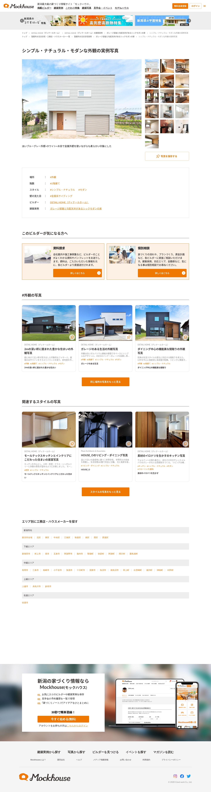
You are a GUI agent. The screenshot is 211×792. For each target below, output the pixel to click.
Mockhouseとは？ (38, 760)
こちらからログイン (77, 725)
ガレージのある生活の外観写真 (99, 349)
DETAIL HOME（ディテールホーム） (46, 33)
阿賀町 (111, 554)
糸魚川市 (37, 586)
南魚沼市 (114, 570)
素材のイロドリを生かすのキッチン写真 (161, 455)
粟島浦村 (134, 554)
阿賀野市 (68, 554)
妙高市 (48, 586)
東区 (47, 537)
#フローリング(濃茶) (146, 469)
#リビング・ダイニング (90, 466)
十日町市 (81, 570)
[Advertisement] (105, 637)
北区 (39, 537)
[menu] (204, 6)
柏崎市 (46, 570)
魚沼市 (103, 570)
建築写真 (86, 8)
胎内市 (80, 554)
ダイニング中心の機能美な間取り (152, 367)
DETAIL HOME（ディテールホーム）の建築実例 (84, 33)
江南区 (67, 537)
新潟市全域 (27, 537)
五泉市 (57, 554)
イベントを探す (136, 752)
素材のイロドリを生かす (148, 473)
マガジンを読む (163, 752)
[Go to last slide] (22, 21)
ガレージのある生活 (89, 363)
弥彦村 (101, 554)
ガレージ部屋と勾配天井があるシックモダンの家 (126, 33)
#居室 (26, 470)
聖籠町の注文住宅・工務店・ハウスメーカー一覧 (50, 37)
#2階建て (55, 183)
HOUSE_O (85, 469)
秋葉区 (78, 537)
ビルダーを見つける (105, 752)
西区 (96, 537)
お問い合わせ (125, 760)
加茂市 (69, 570)
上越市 (25, 586)
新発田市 (26, 554)
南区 (87, 537)
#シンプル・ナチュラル (62, 189)
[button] (77, 273)
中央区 (57, 537)
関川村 (122, 554)
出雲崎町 (138, 570)
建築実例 (58, 8)
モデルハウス (122, 8)
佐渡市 (25, 602)
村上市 (38, 554)
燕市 (47, 554)
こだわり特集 (72, 8)
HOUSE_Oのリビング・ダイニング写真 (104, 455)
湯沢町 (149, 570)
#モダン (82, 189)
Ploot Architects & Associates (93, 451)
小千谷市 (58, 570)
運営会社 (61, 760)
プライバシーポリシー (171, 760)
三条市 (36, 570)
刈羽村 (170, 570)
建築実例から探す (49, 752)
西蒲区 (105, 537)
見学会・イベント (103, 8)
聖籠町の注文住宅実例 (83, 37)
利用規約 (146, 760)
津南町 (160, 570)
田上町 (126, 570)
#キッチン (142, 466)
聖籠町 (90, 554)
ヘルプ (79, 760)
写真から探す (76, 752)
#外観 (53, 177)
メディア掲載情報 (100, 760)
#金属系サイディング (61, 196)
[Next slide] (189, 21)
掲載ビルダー (44, 8)
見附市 (92, 570)
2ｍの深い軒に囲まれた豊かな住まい (40, 367)
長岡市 (25, 570)
